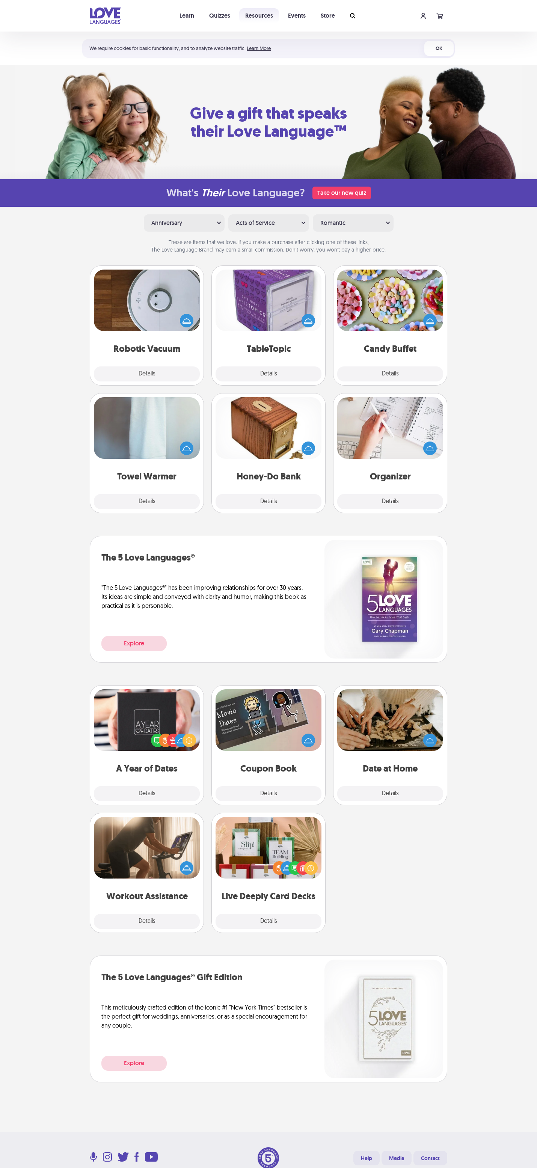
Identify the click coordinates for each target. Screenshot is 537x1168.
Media (396, 1158)
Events (297, 16)
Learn (187, 16)
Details (147, 374)
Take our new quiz (341, 193)
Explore (134, 643)
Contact (430, 1158)
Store (328, 16)
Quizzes (219, 16)
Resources (259, 16)
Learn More (259, 48)
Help (366, 1158)
